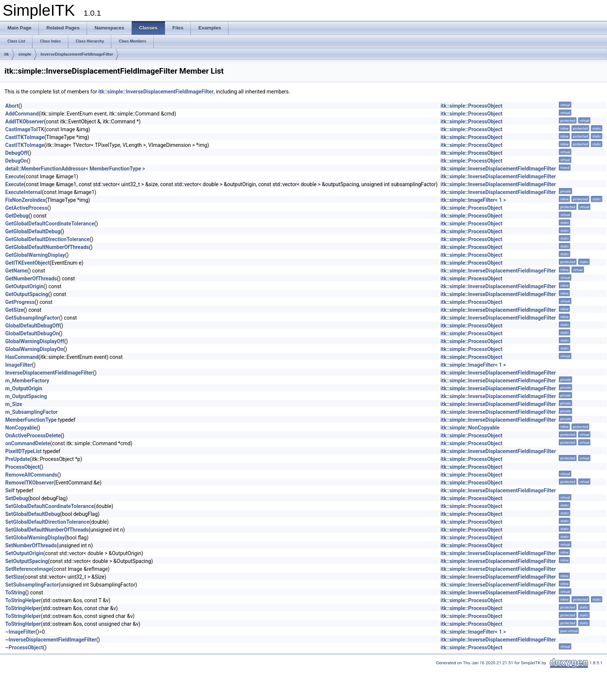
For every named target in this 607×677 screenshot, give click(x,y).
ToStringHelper (23, 600)
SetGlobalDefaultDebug (32, 514)
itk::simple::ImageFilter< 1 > (473, 200)
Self (10, 490)
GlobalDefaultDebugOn (32, 333)
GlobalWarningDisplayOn (34, 349)
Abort (11, 106)
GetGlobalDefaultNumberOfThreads (47, 247)
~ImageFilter (20, 632)
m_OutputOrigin (23, 388)
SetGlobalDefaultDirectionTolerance (47, 522)
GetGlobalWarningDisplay (35, 255)
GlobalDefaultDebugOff (32, 326)
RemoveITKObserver (29, 483)
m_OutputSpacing (26, 396)
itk (6, 54)
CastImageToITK (24, 129)
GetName (16, 271)
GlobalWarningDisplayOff (34, 341)
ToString (15, 593)
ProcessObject (22, 467)
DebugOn (16, 161)
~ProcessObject (24, 647)
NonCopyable (21, 428)
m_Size (13, 404)
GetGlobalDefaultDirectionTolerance (47, 239)
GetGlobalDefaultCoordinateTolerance (49, 224)
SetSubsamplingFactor (32, 585)
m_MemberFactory (27, 381)
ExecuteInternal (23, 192)
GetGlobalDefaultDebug (32, 231)
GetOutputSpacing (26, 294)
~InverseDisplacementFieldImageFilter (50, 640)
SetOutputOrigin (24, 553)
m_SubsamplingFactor (31, 412)
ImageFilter (18, 365)
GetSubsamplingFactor (32, 318)
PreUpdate (17, 459)
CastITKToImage (24, 137)
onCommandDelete (27, 443)
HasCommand (21, 357)
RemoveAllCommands (31, 475)
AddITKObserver (24, 121)
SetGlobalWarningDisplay (35, 538)
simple (24, 54)
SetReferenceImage (28, 569)
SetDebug (16, 498)
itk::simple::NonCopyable (470, 428)
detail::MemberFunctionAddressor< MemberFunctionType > (75, 169)
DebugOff (16, 153)
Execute (14, 176)
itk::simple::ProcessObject (471, 106)
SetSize (14, 577)
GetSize (14, 310)
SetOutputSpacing (26, 561)
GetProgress (20, 302)
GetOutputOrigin (24, 286)
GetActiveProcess (26, 208)
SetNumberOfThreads (31, 545)
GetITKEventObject (27, 263)
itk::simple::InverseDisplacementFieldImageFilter (156, 92)
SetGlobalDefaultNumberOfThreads (46, 530)
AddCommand (22, 114)
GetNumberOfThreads (31, 278)
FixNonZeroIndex (25, 200)
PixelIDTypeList (23, 451)
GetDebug (16, 216)
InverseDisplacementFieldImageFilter (77, 54)
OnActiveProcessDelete (33, 435)
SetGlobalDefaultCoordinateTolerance (49, 506)
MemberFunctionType (31, 420)
